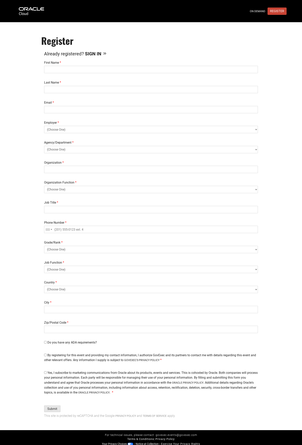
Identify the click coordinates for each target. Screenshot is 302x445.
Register (277, 11)
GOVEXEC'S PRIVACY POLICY (141, 360)
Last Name (52, 82)
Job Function (54, 262)
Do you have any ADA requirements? (70, 342)
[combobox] (48, 229)
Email (49, 102)
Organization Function (60, 182)
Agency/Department (59, 142)
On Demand (257, 11)
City (47, 302)
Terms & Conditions (140, 439)
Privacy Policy (125, 415)
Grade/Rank (53, 242)
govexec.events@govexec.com (176, 435)
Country (50, 282)
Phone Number (55, 222)
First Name (52, 62)
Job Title (51, 202)
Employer (51, 122)
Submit (52, 409)
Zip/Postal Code (56, 322)
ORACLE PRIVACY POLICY (187, 382)
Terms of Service (155, 415)
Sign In (96, 54)
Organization (54, 162)
